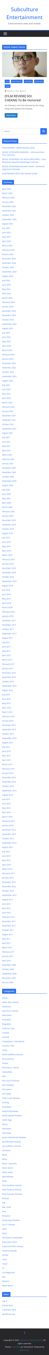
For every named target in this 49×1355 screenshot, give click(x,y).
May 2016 (6, 703)
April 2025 (6, 241)
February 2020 (8, 511)
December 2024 (9, 258)
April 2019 (6, 550)
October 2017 (8, 629)
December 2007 (9, 978)
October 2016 (8, 681)
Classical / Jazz (8, 1028)
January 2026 (7, 202)
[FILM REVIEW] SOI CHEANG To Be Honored (23, 98)
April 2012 (6, 912)
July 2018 (6, 590)
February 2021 (8, 459)
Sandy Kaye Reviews (11, 1220)
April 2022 (6, 398)
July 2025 (6, 228)
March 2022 (7, 402)
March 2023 (7, 350)
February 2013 (8, 873)
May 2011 (6, 939)
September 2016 (9, 686)
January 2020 (7, 516)
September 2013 (9, 843)
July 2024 (6, 280)
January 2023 (7, 359)
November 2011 (9, 925)
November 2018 (9, 572)
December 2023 (9, 311)
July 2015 (6, 747)
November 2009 (9, 965)
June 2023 (6, 337)
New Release (7, 1176)
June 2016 (6, 699)
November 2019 (9, 524)
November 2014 (9, 782)
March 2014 (7, 816)
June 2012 (6, 904)
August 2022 (7, 380)
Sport (4, 1229)
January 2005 (7, 982)
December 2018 (9, 568)
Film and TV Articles (10, 1080)
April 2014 (6, 812)
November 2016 (9, 677)
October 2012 (8, 891)
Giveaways (6, 1107)
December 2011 (9, 921)
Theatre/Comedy (9, 1250)
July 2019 (6, 537)
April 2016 (6, 707)
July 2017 (6, 642)
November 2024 (9, 263)
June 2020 (6, 494)
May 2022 (6, 394)
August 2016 (7, 690)
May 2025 (6, 237)
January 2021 (7, 463)
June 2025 (6, 232)
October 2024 (8, 267)
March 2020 (7, 507)
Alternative (7, 1015)
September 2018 (9, 581)
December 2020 (9, 468)
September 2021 (9, 428)
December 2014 (9, 777)
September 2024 (9, 271)
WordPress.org (8, 1314)
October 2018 (8, 577)
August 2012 (7, 899)
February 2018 (8, 612)
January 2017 (7, 668)
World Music (7, 1285)
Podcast (5, 1198)
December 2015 (9, 725)
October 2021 (8, 424)
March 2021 (7, 455)
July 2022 (6, 385)
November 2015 (9, 729)
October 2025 (8, 215)
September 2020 (9, 481)
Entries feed (7, 1305)
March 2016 (7, 712)
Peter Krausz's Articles (12, 1189)
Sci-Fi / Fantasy (8, 1224)
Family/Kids (7, 1072)
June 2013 (6, 856)
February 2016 (8, 716)
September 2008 (9, 973)
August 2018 (7, 585)
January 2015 (7, 773)
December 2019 (9, 520)
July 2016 (6, 694)
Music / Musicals (9, 1163)
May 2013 (6, 860)
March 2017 (7, 659)
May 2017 (6, 651)
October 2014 (8, 786)
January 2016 (7, 721)
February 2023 (8, 354)
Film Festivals (16, 81)
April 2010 (6, 960)
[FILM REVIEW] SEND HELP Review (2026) (19, 173)
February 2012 (8, 917)
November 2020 (9, 472)
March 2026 (7, 193)
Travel (4, 1264)
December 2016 (9, 673)
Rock (4, 1211)
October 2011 (8, 930)
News (7, 86)
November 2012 (9, 886)
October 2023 (8, 319)
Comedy (5, 1032)
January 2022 (7, 411)
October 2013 (8, 838)
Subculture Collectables (12, 1237)
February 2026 (8, 197)
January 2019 (7, 564)
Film (7, 81)
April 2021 (6, 450)
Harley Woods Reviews (12, 1115)
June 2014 (6, 803)
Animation (6, 1019)
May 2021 (6, 446)
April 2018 (6, 603)
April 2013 (6, 864)
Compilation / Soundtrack (13, 1041)
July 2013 (6, 851)
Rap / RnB (6, 1207)
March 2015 (7, 764)
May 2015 (6, 755)
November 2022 (9, 367)
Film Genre (7, 1089)
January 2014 (7, 825)
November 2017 (9, 625)
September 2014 (9, 790)
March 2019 (7, 555)
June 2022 (6, 389)
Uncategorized (8, 1272)
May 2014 (6, 808)
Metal (4, 1155)
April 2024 (6, 293)
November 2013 (9, 834)
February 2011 (8, 952)
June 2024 (6, 285)
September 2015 (9, 738)
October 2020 (8, 476)
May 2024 (6, 289)
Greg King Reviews (10, 1111)
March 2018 (7, 607)
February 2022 (8, 407)
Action (5, 998)
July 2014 (6, 799)
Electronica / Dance (10, 1067)
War (4, 1277)
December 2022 (9, 363)
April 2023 (6, 346)
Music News (7, 1172)
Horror (5, 1124)
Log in (4, 1301)
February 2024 (8, 302)
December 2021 (9, 415)
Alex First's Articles (10, 1011)
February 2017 (8, 664)
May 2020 (6, 498)
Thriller (5, 1255)
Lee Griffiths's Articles (11, 1146)
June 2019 (6, 542)
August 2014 (7, 795)
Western (5, 1281)
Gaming (5, 1102)
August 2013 (7, 847)
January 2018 (7, 616)
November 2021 (9, 420)
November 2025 (9, 210)
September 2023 (9, 324)
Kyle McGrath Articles (11, 1141)
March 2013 (7, 869)
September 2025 (9, 219)
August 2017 (7, 638)
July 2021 (6, 437)
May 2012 (6, 908)
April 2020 (6, 503)
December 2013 (9, 830)
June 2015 (6, 751)
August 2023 (7, 328)
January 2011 (7, 956)
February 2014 (8, 821)
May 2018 (6, 598)
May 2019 (6, 546)
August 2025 (7, 223)
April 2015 (6, 760)
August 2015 (7, 742)
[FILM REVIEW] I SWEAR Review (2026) (18, 148)
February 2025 (8, 250)
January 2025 (7, 254)
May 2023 (6, 341)
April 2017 (6, 655)
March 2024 (7, 298)
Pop (3, 1202)
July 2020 (6, 489)
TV (3, 1268)
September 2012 (9, 895)
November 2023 (9, 315)
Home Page (39, 81)
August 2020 (7, 485)
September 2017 (9, 633)
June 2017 (6, 646)
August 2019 (7, 533)
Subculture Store (9, 1242)
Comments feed (9, 1309)
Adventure (6, 1006)
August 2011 (7, 934)
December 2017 (9, 620)
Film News (28, 81)
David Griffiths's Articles (12, 1054)
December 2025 (9, 206)
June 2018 (6, 594)
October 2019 (8, 529)
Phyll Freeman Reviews (12, 1194)
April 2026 (6, 189)
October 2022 (8, 372)
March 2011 (7, 947)
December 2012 (9, 882)
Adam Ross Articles (10, 1002)
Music (4, 1159)
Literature (6, 1150)
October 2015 (8, 734)
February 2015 (8, 768)
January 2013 (7, 877)
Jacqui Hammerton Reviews (14, 1137)
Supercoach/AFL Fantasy (12, 1246)
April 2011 (6, 943)
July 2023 (6, 332)
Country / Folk (8, 1046)
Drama (5, 1063)
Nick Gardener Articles (12, 1185)
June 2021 (6, 441)
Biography (6, 1024)
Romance (6, 1216)
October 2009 (8, 969)
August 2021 (7, 433)
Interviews (6, 1128)
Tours (4, 1259)
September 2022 (9, 376)
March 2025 (7, 245)
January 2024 (7, 306)
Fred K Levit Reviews (11, 1098)
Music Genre (7, 1168)
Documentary (8, 1059)
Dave (24, 91)
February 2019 (8, 559)
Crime (4, 1050)
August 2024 (7, 276)
